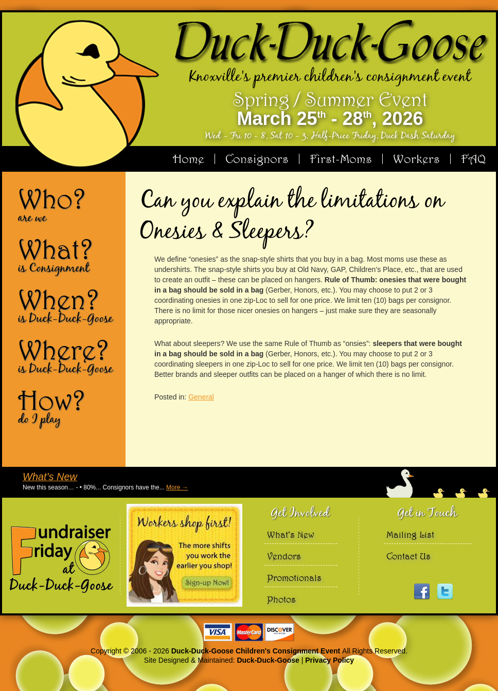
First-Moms (341, 159)
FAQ (473, 159)
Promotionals (294, 577)
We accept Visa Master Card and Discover (249, 632)
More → (177, 487)
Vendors (284, 556)
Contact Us (408, 556)
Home (188, 159)
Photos (281, 599)
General (201, 397)
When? (68, 305)
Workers (416, 159)
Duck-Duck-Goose (268, 660)
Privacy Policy (329, 660)
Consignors (257, 159)
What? (68, 255)
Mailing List (410, 534)
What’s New (290, 534)
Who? (68, 205)
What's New (50, 476)
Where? (68, 356)
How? (68, 406)
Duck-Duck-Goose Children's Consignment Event (256, 651)
